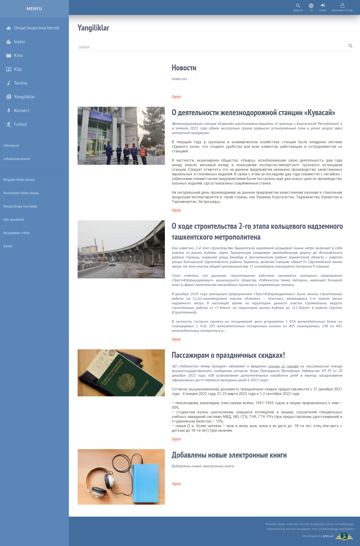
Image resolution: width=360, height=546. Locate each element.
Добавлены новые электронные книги (229, 454)
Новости (184, 67)
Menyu (34, 9)
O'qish (176, 96)
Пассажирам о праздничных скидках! (228, 354)
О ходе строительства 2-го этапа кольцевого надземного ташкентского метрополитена (257, 231)
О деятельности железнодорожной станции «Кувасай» (253, 112)
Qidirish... (85, 47)
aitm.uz (328, 536)
